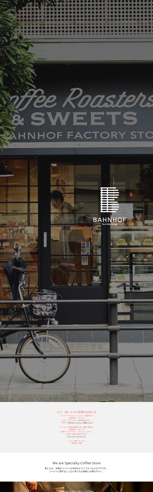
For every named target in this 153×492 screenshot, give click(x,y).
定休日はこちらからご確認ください (80, 422)
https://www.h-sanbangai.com (76, 436)
